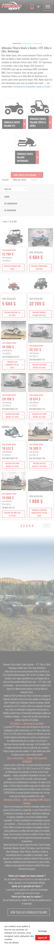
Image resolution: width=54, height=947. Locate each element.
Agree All (42, 937)
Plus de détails (11, 942)
